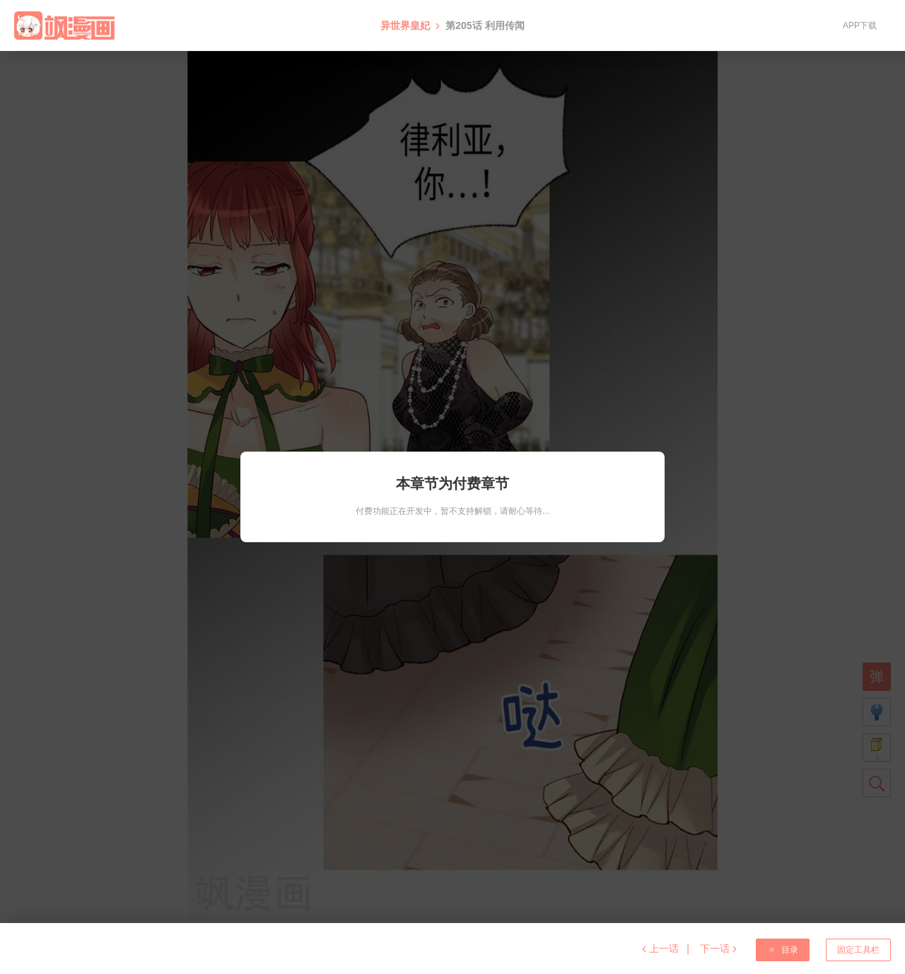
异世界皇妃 (405, 25)
